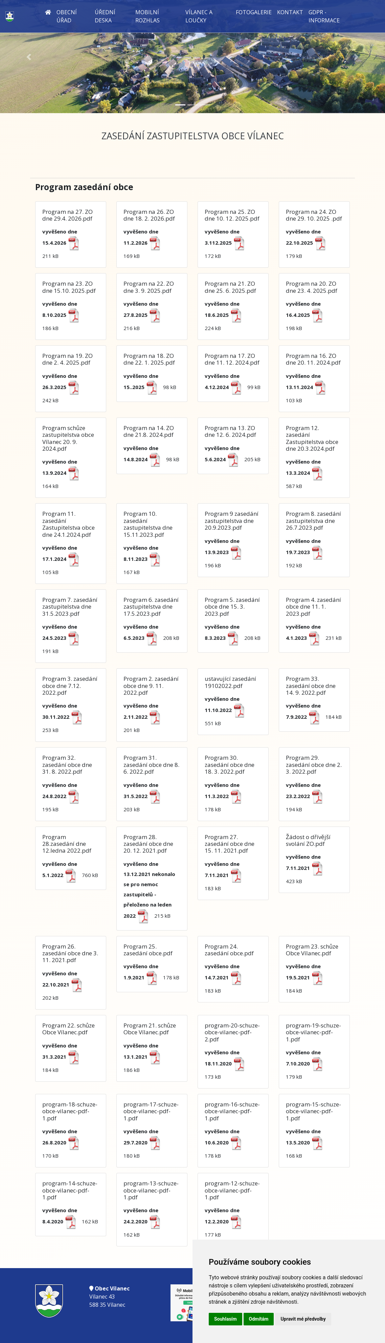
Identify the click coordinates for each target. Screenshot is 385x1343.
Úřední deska (105, 16)
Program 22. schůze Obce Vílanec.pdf (68, 1028)
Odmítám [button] (259, 1319)
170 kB (63, 1143)
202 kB (64, 985)
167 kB (144, 559)
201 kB (144, 717)
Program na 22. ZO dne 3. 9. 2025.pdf (148, 287)
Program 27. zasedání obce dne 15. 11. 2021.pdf (229, 844)
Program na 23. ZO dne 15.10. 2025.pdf (69, 287)
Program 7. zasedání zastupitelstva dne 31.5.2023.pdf (69, 606)
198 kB (306, 315)
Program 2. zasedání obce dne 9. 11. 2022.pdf (151, 685)
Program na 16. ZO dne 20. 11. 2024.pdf (313, 359)
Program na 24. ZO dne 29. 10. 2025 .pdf (314, 215)
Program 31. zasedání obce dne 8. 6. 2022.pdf (151, 764)
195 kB (63, 797)
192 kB (306, 553)
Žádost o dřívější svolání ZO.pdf (308, 840)
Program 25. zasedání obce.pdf (148, 949)
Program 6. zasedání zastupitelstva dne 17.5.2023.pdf (151, 606)
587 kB (306, 473)
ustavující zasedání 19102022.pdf (230, 682)
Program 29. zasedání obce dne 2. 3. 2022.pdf (314, 764)
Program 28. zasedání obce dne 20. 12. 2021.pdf (148, 844)
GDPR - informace (324, 16)
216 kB (144, 315)
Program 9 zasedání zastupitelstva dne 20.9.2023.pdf (231, 520)
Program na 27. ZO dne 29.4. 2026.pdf (67, 215)
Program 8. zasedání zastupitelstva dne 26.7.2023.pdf (313, 520)
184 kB (306, 978)
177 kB (225, 1222)
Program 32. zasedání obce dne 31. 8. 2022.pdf (67, 764)
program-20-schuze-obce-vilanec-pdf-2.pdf (232, 1032)
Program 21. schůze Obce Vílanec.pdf (149, 1028)
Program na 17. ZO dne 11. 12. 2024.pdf (232, 359)
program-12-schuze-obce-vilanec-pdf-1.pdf (232, 1190)
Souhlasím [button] (225, 1319)
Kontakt (290, 12)
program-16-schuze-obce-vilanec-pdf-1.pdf (232, 1111)
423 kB (306, 868)
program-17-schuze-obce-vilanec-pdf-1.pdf (151, 1111)
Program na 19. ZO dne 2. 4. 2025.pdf (67, 359)
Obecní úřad (66, 16)
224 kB (225, 315)
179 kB (308, 243)
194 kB (306, 797)
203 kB (144, 797)
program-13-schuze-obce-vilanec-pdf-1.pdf (151, 1190)
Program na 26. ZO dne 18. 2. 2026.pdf (149, 215)
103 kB (308, 388)
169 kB (144, 243)
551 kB (227, 711)
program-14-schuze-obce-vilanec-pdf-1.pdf (69, 1190)
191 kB (63, 638)
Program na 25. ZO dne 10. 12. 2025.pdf (232, 215)
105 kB (63, 559)
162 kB (144, 1222)
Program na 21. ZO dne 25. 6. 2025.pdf (230, 287)
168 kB (306, 1143)
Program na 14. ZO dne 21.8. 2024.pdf (148, 431)
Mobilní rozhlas (147, 16)
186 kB (63, 315)
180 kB (144, 1143)
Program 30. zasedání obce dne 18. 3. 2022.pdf (229, 764)
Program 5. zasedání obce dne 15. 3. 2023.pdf (232, 606)
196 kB (225, 553)
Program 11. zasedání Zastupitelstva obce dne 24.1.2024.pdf (68, 524)
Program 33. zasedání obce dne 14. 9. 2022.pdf (311, 685)
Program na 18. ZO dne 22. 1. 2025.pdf (149, 359)
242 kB (63, 388)
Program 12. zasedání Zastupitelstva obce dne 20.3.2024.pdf (312, 438)
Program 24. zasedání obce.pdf (229, 949)
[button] (29, 57)
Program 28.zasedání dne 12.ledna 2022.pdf (66, 844)
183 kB (225, 876)
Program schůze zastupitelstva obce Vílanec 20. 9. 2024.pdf (68, 438)
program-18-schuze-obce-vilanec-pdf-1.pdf (69, 1111)
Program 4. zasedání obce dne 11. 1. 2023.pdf (313, 606)
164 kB (63, 473)
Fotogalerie (254, 12)
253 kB (64, 717)
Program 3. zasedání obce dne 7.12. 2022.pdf (69, 685)
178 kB (225, 797)
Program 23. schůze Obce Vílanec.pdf (312, 949)
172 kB (227, 243)
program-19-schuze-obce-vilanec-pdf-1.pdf (313, 1032)
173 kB (227, 1064)
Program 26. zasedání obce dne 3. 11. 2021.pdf (70, 953)
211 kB (63, 243)
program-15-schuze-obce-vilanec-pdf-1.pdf (313, 1111)
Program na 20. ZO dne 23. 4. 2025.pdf (311, 287)
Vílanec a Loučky (198, 16)
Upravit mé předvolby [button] (302, 1319)
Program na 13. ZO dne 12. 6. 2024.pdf (230, 431)
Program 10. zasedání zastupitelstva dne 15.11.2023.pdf (148, 524)
